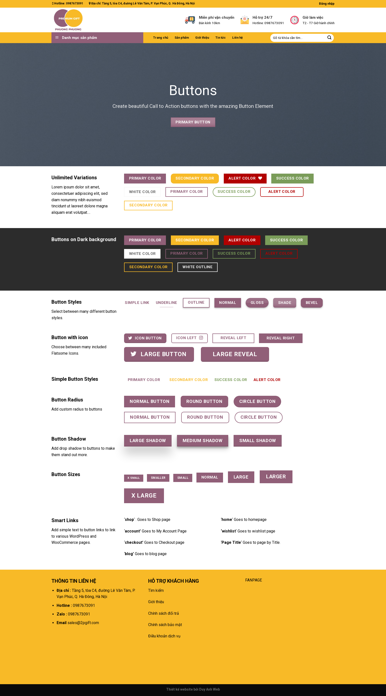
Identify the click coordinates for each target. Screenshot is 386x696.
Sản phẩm (182, 37)
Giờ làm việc (313, 17)
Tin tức (220, 37)
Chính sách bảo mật (165, 624)
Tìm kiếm (156, 590)
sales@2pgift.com (82, 622)
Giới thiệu (202, 37)
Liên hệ (237, 37)
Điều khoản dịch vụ (164, 636)
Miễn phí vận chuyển (216, 17)
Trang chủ (160, 37)
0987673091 (74, 3)
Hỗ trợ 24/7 (262, 17)
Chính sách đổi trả (163, 613)
